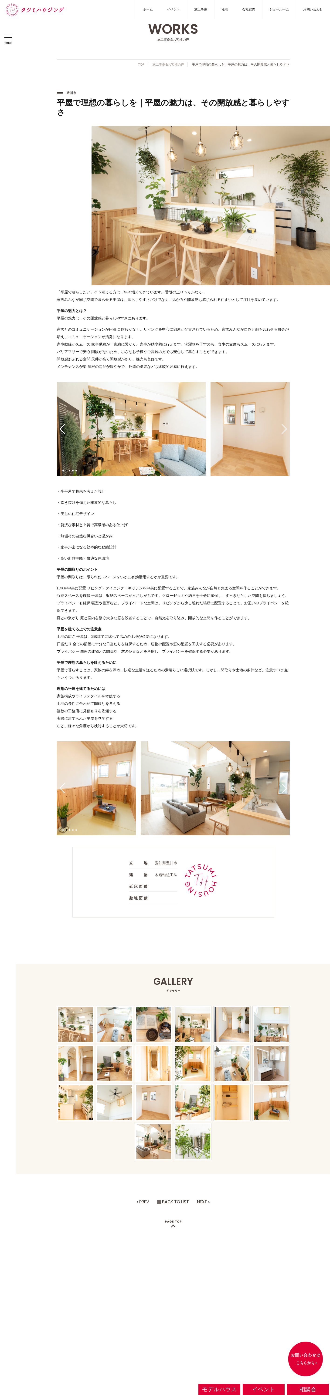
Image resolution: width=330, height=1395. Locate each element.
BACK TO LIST (175, 1202)
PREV (144, 1202)
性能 (224, 9)
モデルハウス (219, 1389)
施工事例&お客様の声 (168, 64)
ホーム (148, 9)
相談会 (307, 1389)
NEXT (202, 1202)
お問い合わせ (313, 9)
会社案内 (248, 9)
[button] (62, 429)
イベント (173, 9)
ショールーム (279, 9)
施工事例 (200, 9)
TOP (141, 64)
